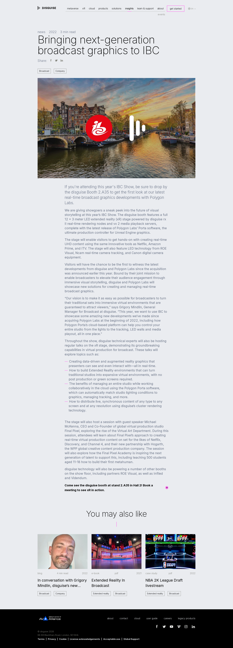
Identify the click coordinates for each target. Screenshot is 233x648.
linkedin (193, 626)
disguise (47, 8)
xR (83, 8)
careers (168, 618)
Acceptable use (111, 639)
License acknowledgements (85, 639)
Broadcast (44, 71)
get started (175, 8)
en (192, 9)
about (160, 8)
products (103, 8)
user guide (152, 618)
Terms (41, 639)
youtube (171, 626)
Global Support (131, 639)
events (161, 14)
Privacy (52, 639)
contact (124, 618)
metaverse (72, 8)
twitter (164, 626)
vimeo (178, 626)
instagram (186, 626)
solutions (116, 8)
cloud (92, 8)
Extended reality (101, 593)
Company (60, 71)
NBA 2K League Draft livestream (164, 583)
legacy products (186, 618)
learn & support (145, 8)
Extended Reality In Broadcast (108, 583)
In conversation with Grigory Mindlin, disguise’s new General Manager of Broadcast (62, 583)
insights (129, 8)
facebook (157, 626)
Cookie (63, 639)
